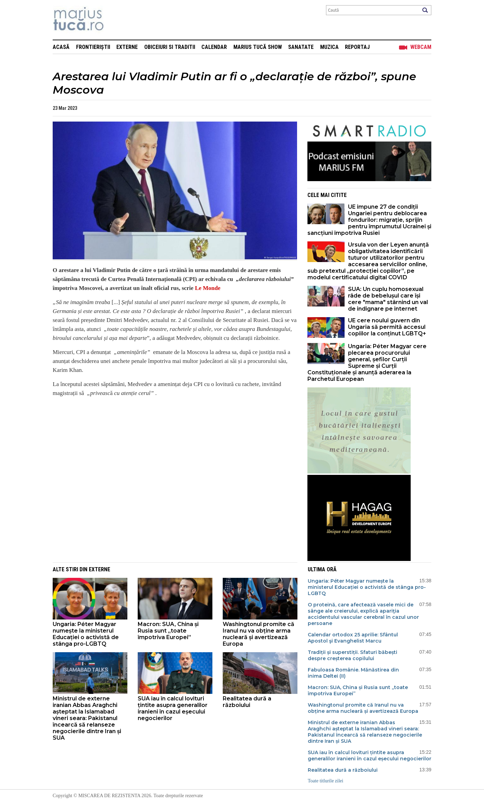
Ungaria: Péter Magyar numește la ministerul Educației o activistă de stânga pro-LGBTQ (86, 634)
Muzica (329, 47)
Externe (127, 47)
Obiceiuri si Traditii (169, 47)
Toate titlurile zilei (325, 780)
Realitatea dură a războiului (247, 701)
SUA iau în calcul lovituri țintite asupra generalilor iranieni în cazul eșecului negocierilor (173, 708)
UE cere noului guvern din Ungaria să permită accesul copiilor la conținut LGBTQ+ (387, 327)
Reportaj (357, 47)
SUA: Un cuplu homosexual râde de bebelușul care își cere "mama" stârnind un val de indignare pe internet (388, 299)
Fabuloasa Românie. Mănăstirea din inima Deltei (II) (353, 673)
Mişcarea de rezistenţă (115, 19)
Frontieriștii (93, 47)
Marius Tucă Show (257, 47)
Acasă (61, 47)
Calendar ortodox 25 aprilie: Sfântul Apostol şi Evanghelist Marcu (353, 638)
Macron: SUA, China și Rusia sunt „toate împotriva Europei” (168, 630)
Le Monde (207, 288)
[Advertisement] (170, 451)
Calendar (214, 47)
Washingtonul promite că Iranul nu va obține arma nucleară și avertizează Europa (258, 634)
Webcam (420, 47)
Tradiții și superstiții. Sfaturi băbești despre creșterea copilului (352, 655)
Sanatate (301, 47)
